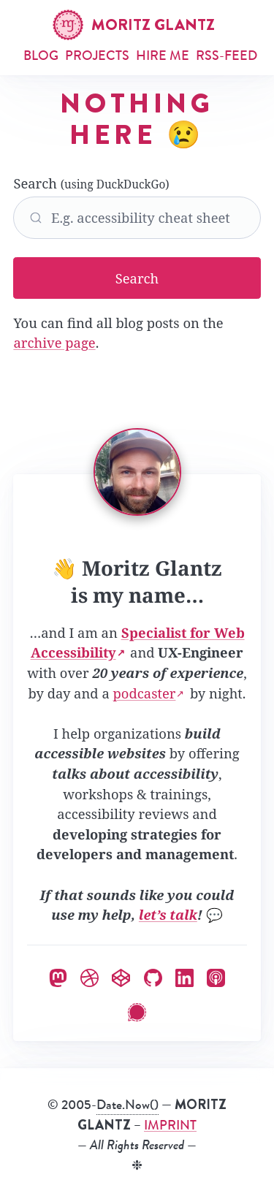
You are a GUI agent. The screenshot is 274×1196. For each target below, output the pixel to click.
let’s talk (168, 914)
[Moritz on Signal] (137, 1010)
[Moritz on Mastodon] (58, 976)
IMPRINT (170, 1125)
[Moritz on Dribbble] (89, 976)
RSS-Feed (226, 55)
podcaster (144, 693)
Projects (97, 55)
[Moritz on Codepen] (121, 976)
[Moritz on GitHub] (153, 976)
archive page (54, 342)
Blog (40, 55)
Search (136, 206)
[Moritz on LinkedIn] (184, 976)
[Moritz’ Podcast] (216, 976)
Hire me (162, 55)
